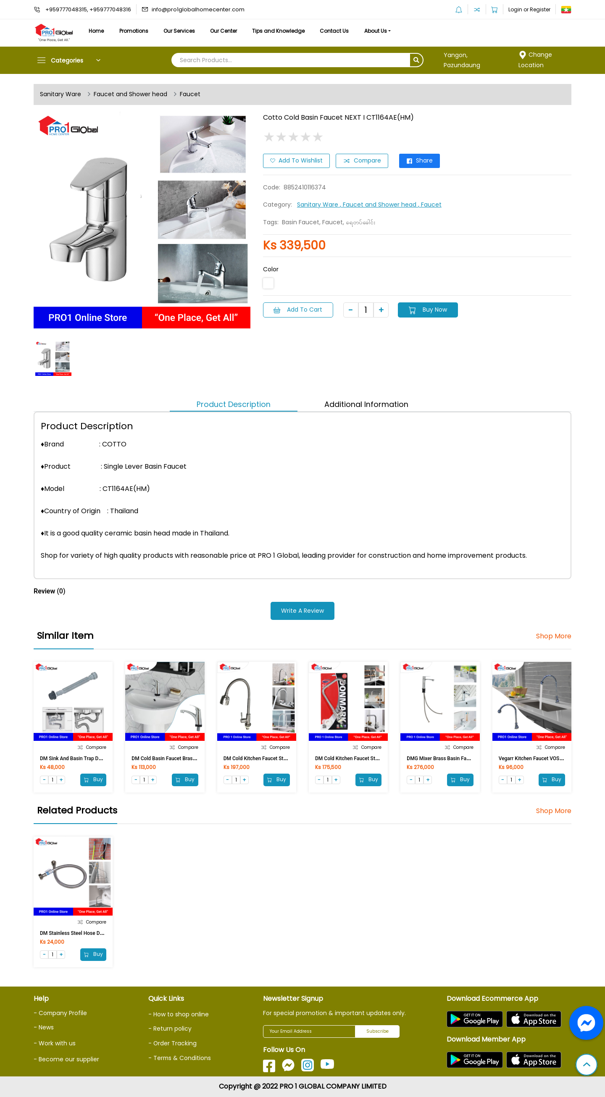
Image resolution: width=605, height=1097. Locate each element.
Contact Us (339, 30)
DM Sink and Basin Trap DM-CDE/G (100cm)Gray (95, 758)
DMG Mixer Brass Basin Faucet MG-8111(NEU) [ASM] (466, 758)
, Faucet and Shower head (379, 204)
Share (421, 161)
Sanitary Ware (60, 94)
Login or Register (529, 9)
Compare (362, 161)
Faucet (190, 94)
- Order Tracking (172, 1043)
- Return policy (170, 1029)
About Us (381, 30)
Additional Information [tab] (366, 404)
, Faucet (430, 204)
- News (44, 1027)
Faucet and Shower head (130, 94)
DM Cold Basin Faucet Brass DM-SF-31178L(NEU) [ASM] (195, 758)
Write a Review (302, 610)
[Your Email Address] (309, 1031)
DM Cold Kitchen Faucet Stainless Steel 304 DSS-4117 (376, 758)
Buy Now (429, 309)
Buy (93, 779)
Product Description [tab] (234, 404)
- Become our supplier (66, 1059)
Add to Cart (298, 309)
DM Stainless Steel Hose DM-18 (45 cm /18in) (92, 933)
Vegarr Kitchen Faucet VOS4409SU (538, 758)
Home (96, 30)
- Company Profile (61, 1013)
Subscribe (377, 1032)
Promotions (135, 30)
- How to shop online (178, 1014)
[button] (586, 1065)
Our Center (226, 30)
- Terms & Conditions (180, 1057)
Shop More (553, 636)
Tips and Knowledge (282, 30)
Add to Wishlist (296, 161)
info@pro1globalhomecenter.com (198, 9)
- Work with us (55, 1043)
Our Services (181, 30)
